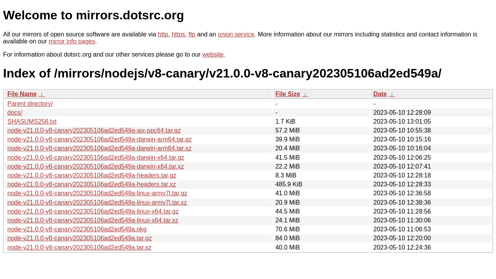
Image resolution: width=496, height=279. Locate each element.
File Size (288, 94)
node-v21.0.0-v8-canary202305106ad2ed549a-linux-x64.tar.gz (93, 211)
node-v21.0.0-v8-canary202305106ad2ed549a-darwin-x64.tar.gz (95, 157)
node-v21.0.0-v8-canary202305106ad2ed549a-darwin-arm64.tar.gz (99, 139)
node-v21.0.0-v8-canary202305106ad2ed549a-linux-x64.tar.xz (92, 220)
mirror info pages (71, 41)
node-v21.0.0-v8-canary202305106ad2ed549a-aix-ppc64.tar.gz (94, 130)
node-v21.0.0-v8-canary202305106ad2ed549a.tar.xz (79, 247)
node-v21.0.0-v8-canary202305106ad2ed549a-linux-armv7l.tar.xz (97, 202)
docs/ (14, 112)
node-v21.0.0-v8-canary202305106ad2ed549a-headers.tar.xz (91, 184)
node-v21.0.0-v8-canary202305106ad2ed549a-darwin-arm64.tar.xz (99, 148)
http (163, 34)
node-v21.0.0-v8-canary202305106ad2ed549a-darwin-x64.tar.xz (95, 166)
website (212, 54)
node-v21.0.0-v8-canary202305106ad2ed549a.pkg (76, 229)
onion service (236, 34)
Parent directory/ (30, 103)
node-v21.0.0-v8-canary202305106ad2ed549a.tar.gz (79, 238)
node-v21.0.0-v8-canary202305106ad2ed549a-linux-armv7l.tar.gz (97, 193)
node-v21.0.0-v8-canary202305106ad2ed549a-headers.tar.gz (91, 175)
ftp (191, 34)
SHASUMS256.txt (32, 121)
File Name (22, 94)
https (178, 34)
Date (380, 94)
